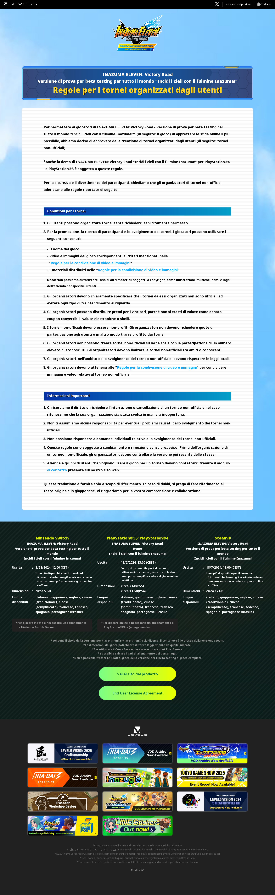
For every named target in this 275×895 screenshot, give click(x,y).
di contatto (57, 470)
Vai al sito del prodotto (238, 4)
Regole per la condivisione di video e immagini (90, 263)
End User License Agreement (137, 693)
